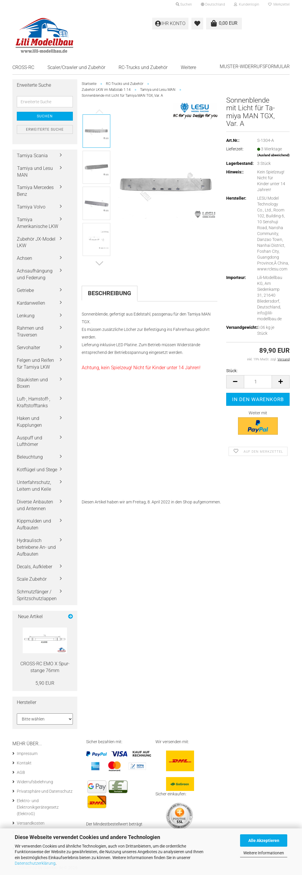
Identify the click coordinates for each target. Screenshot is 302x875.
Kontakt (24, 763)
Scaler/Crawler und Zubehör (76, 67)
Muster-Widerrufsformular (255, 66)
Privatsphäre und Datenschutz (45, 791)
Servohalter (28, 347)
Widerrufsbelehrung (35, 781)
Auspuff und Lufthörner (29, 441)
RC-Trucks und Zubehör (143, 67)
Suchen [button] (184, 4)
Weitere (188, 67)
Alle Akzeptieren (263, 840)
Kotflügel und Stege (37, 469)
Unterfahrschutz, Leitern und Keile (34, 486)
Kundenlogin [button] (246, 4)
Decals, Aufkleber (34, 566)
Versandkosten (31, 823)
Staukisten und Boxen (32, 383)
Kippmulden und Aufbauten (34, 524)
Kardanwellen (31, 303)
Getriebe (25, 290)
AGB (21, 772)
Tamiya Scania (32, 155)
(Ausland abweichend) (273, 155)
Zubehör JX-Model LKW (36, 242)
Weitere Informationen (263, 853)
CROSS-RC (23, 67)
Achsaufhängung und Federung (34, 274)
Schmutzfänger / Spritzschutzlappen (37, 595)
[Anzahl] (258, 381)
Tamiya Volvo (31, 207)
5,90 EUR (44, 683)
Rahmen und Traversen (30, 331)
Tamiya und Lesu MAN (35, 171)
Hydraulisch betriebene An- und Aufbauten (36, 547)
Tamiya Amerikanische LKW (37, 223)
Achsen (24, 258)
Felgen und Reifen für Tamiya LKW (35, 363)
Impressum (27, 753)
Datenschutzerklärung (35, 863)
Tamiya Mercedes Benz (35, 191)
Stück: (231, 370)
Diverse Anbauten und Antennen (35, 505)
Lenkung (26, 316)
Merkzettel (279, 4)
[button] (212, 4)
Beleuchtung (30, 457)
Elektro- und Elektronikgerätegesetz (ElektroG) (38, 807)
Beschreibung (109, 293)
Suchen (45, 116)
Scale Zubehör (32, 579)
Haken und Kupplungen (29, 422)
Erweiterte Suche (45, 129)
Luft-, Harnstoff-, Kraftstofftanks (33, 402)
